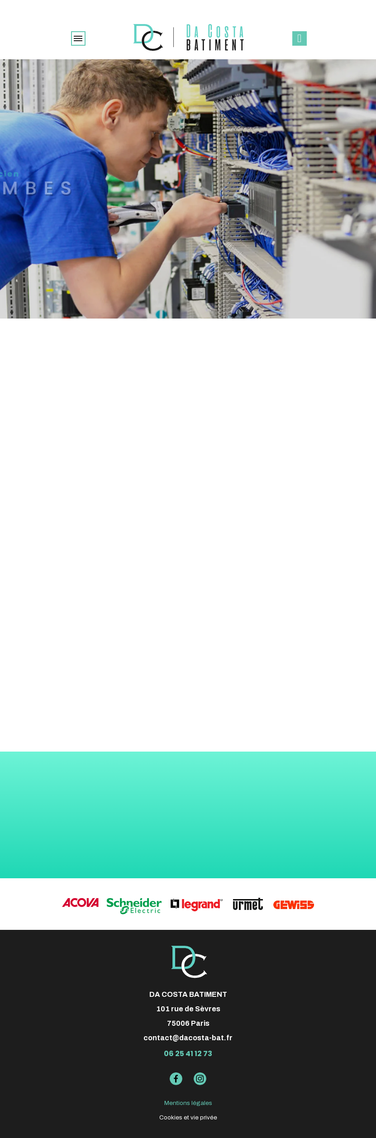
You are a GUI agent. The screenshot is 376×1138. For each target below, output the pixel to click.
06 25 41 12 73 (188, 1053)
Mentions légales (188, 1103)
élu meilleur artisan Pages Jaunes (188, 6)
